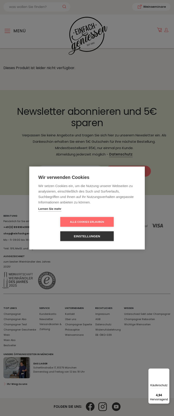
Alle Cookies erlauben (61, 229)
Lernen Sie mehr (49, 216)
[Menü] (166, 371)
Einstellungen (113, 229)
